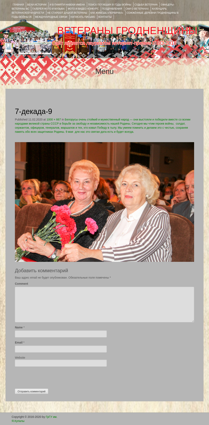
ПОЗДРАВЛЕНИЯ (112, 8)
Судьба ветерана (146, 4)
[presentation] (46, 377)
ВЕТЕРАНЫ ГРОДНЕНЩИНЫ (127, 31)
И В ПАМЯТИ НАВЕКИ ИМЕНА (67, 4)
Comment (21, 283)
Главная (18, 4)
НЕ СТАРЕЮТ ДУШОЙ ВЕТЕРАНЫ (67, 12)
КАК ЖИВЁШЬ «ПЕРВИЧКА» (106, 12)
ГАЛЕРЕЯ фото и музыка (48, 8)
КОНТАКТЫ (105, 17)
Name (19, 327)
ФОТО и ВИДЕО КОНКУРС (83, 8)
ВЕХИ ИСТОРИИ (36, 4)
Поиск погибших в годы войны (109, 4)
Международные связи (51, 17)
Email (18, 342)
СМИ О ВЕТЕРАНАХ (137, 8)
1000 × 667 (54, 119)
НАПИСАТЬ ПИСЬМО (83, 17)
